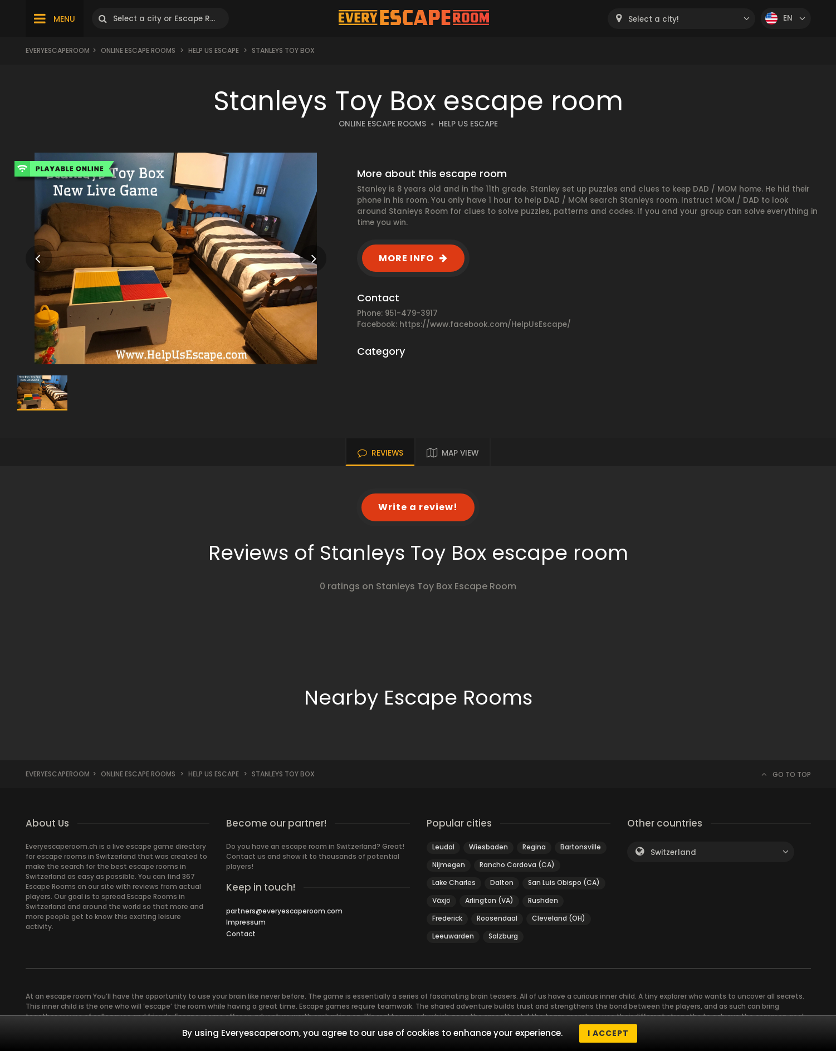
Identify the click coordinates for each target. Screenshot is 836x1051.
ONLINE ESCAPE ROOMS (382, 124)
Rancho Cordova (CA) (517, 864)
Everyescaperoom (58, 50)
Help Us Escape (213, 50)
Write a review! (418, 507)
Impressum (246, 922)
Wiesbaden (488, 847)
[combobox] (681, 18)
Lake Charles (454, 882)
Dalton (502, 882)
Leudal (443, 847)
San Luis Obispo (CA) (564, 882)
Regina (534, 847)
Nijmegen (448, 864)
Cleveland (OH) (558, 918)
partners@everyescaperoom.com (284, 911)
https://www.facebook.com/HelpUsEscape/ (485, 324)
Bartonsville (580, 847)
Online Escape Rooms (138, 50)
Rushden (543, 900)
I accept (608, 1033)
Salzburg (503, 936)
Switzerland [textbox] (673, 852)
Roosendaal (497, 918)
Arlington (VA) (489, 900)
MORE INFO (406, 258)
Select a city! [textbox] (653, 19)
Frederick (447, 918)
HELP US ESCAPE (468, 124)
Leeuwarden (453, 936)
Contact (241, 933)
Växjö (441, 900)
